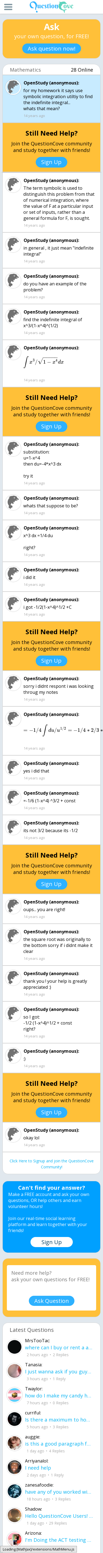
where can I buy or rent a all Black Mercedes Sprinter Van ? (59, 1347)
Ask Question (51, 1301)
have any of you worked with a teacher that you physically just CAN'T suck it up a (59, 1491)
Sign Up (51, 162)
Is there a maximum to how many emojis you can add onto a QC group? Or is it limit (59, 1419)
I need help (38, 1467)
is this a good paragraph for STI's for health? (59, 1443)
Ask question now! (52, 48)
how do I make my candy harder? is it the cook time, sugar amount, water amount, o (59, 1395)
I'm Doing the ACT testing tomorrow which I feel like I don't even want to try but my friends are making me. (59, 1540)
